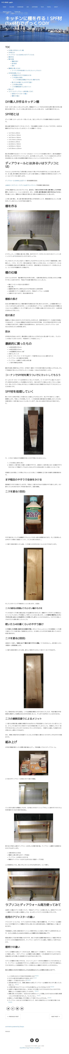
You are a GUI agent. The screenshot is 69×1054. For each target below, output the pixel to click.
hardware (20, 6)
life (28, 6)
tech (42, 6)
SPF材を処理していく (15, 73)
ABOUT (56, 6)
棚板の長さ (15, 61)
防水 (13, 65)
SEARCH (17, 11)
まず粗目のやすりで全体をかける (21, 75)
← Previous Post (13, 1016)
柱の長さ (14, 63)
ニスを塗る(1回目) (17, 77)
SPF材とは (12, 52)
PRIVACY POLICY (7, 11)
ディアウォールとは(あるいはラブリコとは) (21, 54)
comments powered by (14, 1026)
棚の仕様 (11, 59)
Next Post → (55, 1016)
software (35, 6)
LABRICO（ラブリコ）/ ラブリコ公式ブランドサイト (20, 185)
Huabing (37, 1047)
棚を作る (11, 57)
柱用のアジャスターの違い (19, 93)
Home (4, 6)
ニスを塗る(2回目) (17, 84)
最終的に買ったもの (14, 68)
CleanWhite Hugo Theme (26, 1047)
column (11, 6)
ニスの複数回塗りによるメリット (21, 86)
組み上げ (11, 89)
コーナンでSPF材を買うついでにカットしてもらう (26, 70)
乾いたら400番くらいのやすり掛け (22, 82)
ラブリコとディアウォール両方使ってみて (21, 91)
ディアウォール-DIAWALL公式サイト (16, 180)
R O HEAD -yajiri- (7, 2)
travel (49, 6)
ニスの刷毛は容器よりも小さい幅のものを (27, 79)
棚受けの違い (16, 96)
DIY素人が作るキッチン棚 (16, 50)
